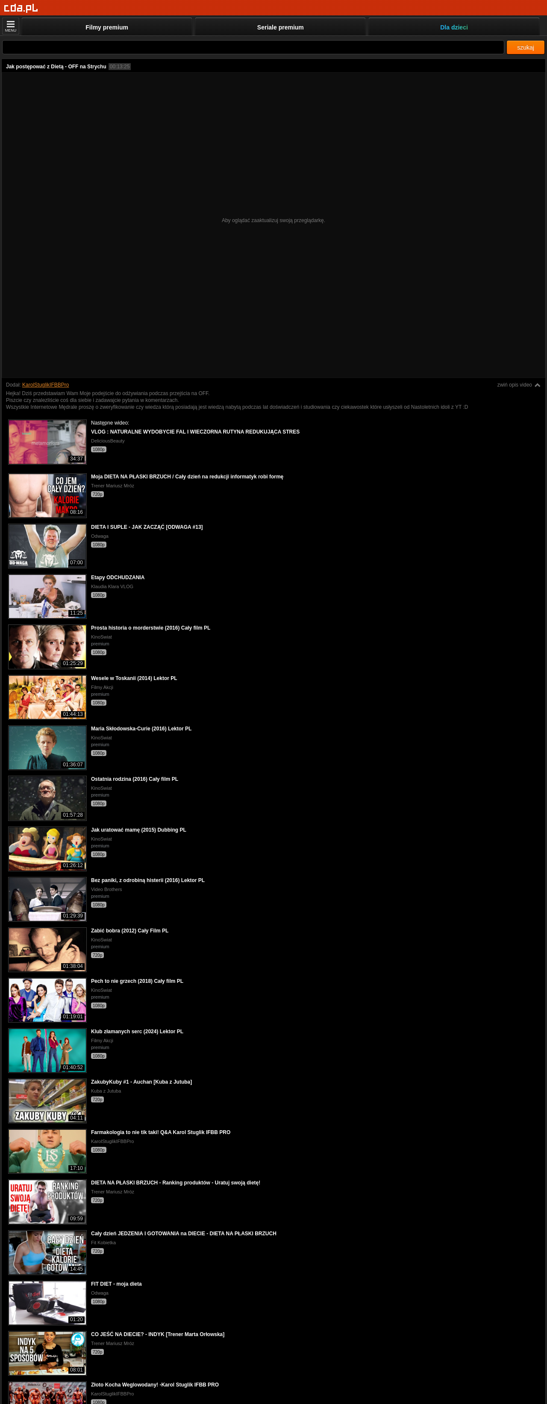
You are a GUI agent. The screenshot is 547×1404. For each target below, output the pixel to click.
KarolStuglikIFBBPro (45, 385)
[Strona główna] (21, 8)
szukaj (525, 47)
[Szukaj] (253, 47)
